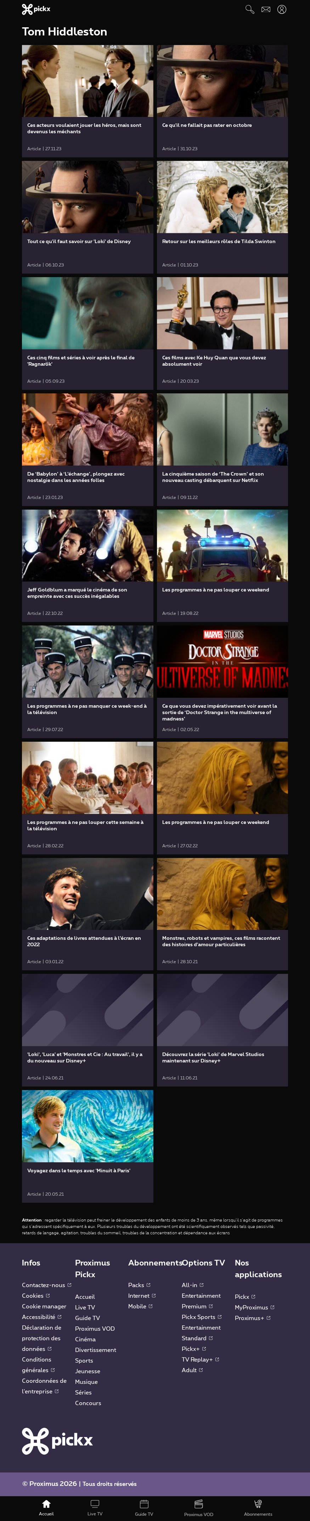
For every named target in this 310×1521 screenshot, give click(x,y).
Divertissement (95, 1350)
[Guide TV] (144, 1508)
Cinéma (85, 1339)
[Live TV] (95, 1508)
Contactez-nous (46, 1285)
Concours (88, 1403)
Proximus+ (252, 1318)
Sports (84, 1361)
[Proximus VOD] (199, 1508)
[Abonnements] (258, 1508)
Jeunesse (87, 1371)
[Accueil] (46, 1508)
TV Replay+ (200, 1360)
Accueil (85, 1297)
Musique (86, 1382)
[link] (87, 101)
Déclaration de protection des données (41, 1338)
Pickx (245, 1297)
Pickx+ (194, 1349)
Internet (142, 1296)
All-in (192, 1285)
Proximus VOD (95, 1329)
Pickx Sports (201, 1317)
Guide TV (87, 1318)
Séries (83, 1393)
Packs (139, 1285)
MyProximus (254, 1307)
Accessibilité (41, 1317)
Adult (192, 1370)
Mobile (140, 1306)
